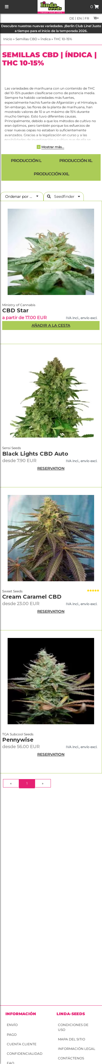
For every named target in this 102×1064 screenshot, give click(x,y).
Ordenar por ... (20, 196)
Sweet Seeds (12, 591)
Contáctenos (71, 1058)
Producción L (25, 160)
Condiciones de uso (73, 1027)
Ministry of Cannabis (18, 305)
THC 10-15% (63, 39)
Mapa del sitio (71, 1039)
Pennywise (17, 739)
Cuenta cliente (21, 1044)
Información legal (76, 1049)
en (79, 18)
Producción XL (75, 160)
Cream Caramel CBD (31, 596)
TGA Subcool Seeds (17, 734)
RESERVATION (50, 468)
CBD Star (15, 310)
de (71, 18)
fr (86, 18)
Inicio (7, 39)
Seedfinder (63, 196)
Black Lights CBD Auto (35, 453)
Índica (46, 39)
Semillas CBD (26, 39)
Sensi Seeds (11, 448)
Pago (12, 1035)
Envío (12, 1025)
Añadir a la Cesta (51, 325)
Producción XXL (51, 173)
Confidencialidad (24, 1054)
